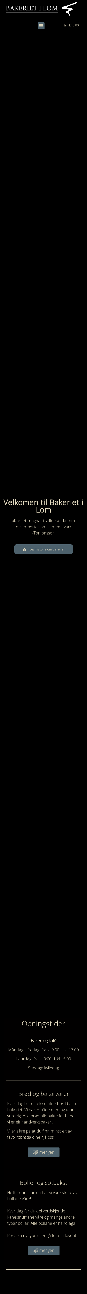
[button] (41, 25)
